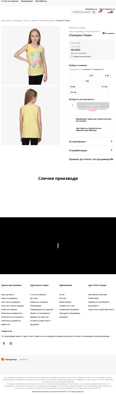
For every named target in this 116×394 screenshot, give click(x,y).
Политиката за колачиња (12, 317)
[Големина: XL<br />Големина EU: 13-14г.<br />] (73, 92)
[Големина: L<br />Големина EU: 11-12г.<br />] (104, 87)
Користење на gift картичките (101, 309)
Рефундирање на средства (41, 309)
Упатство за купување (10, 302)
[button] (83, 12)
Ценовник (63, 317)
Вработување (65, 302)
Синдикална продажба (69, 309)
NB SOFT (64, 392)
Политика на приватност (12, 313)
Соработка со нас (66, 306)
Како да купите (7, 294)
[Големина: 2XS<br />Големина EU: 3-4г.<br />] (91, 75)
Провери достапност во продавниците (91, 159)
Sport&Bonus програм (97, 294)
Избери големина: (78, 65)
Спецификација (90, 150)
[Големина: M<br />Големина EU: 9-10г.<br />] (73, 87)
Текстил (26, 20)
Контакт (62, 298)
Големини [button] (86, 69)
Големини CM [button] (97, 69)
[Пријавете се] (99, 12)
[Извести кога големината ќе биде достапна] (71, 75)
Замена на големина (39, 302)
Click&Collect (93, 298)
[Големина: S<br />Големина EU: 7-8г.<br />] (87, 81)
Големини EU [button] (74, 69)
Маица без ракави (46, 20)
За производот (90, 141)
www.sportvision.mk (44, 392)
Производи (17, 20)
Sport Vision (6, 20)
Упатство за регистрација (12, 306)
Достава (34, 298)
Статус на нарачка (38, 294)
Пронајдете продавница (69, 313)
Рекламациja (35, 306)
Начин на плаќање (9, 309)
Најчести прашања (9, 298)
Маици (34, 20)
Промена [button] (23, 359)
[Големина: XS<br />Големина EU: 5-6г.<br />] (107, 75)
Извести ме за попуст (82, 56)
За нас (62, 294)
